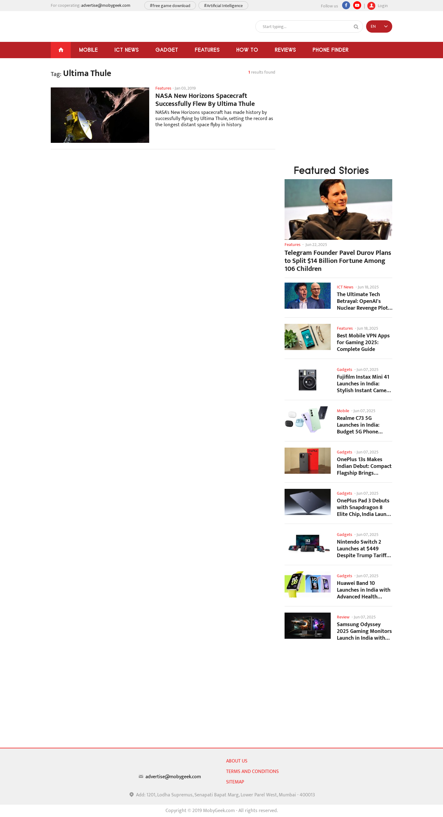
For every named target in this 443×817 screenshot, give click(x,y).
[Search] (356, 26)
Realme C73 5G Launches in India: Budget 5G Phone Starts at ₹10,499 (358, 425)
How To (247, 49)
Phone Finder (331, 49)
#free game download (170, 5)
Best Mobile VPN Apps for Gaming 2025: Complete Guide (363, 342)
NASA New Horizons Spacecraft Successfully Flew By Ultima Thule (205, 100)
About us (236, 761)
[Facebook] (346, 5)
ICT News (126, 49)
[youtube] (357, 5)
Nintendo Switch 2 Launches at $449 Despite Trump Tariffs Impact (363, 549)
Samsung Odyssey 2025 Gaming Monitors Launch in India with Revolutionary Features (364, 631)
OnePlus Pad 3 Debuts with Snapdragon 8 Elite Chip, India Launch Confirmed (364, 507)
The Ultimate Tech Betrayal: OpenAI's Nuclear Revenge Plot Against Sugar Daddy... (364, 301)
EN (373, 26)
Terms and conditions (252, 771)
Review (343, 617)
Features (207, 49)
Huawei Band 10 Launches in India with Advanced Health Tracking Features (363, 590)
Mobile (88, 49)
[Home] (61, 50)
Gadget (166, 49)
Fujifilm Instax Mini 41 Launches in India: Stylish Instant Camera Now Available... (364, 384)
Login (377, 5)
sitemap (235, 782)
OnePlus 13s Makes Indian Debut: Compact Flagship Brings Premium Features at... (364, 466)
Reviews (285, 49)
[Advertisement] (163, 203)
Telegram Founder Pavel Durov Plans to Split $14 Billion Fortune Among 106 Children (338, 261)
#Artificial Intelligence (223, 5)
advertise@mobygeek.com (105, 5)
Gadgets (344, 369)
